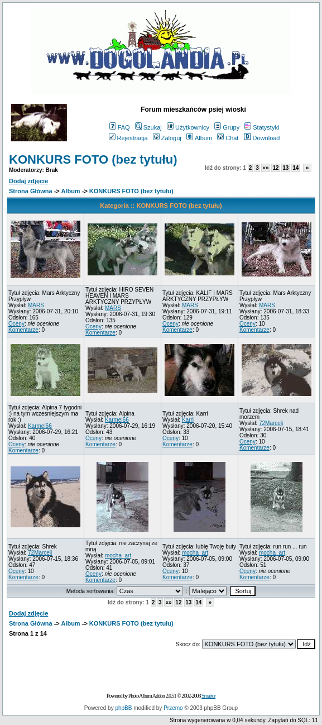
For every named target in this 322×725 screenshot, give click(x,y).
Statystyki (261, 127)
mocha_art (118, 555)
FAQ (119, 127)
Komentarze (23, 330)
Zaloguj (167, 138)
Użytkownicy (188, 127)
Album (199, 138)
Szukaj (148, 127)
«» (265, 168)
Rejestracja (128, 138)
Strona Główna (30, 191)
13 (285, 168)
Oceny (16, 324)
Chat (227, 138)
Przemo (173, 708)
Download (262, 138)
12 (275, 168)
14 (295, 168)
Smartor (208, 696)
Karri (188, 420)
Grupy (226, 127)
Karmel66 (40, 426)
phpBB (123, 708)
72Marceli (271, 423)
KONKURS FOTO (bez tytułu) (93, 159)
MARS (36, 305)
